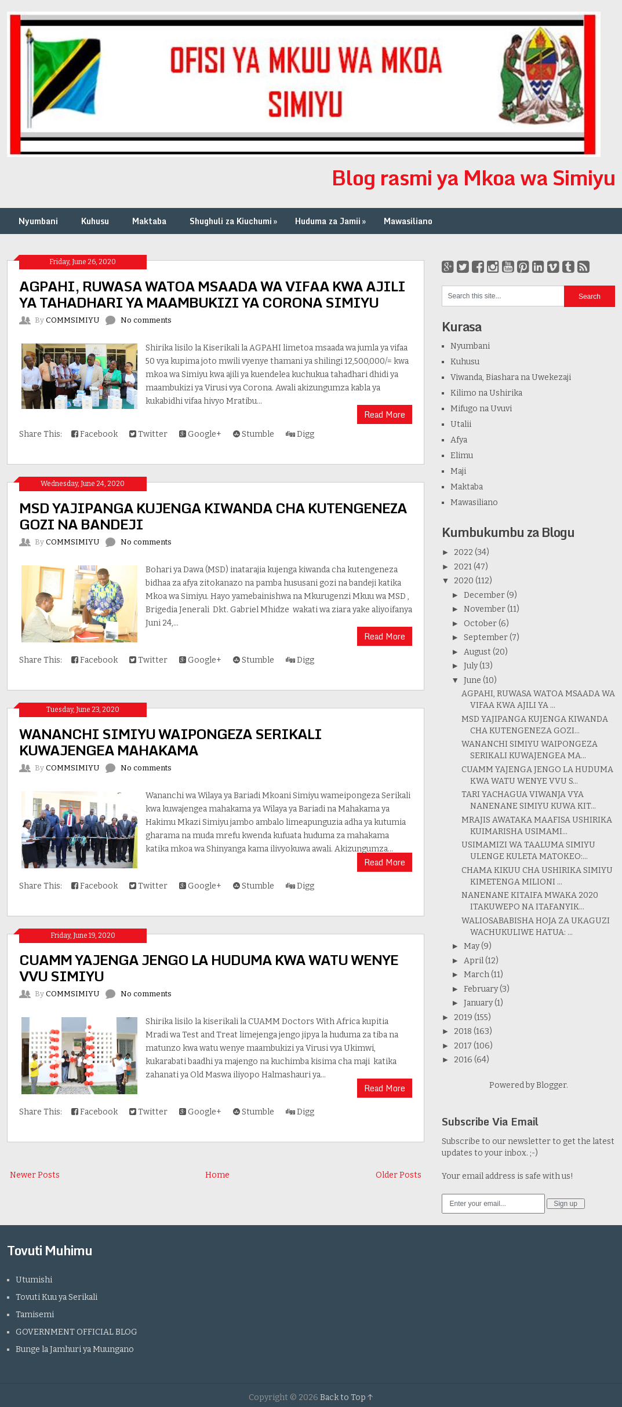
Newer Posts (35, 1175)
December (484, 595)
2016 (463, 1060)
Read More (384, 414)
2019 (463, 1017)
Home (217, 1175)
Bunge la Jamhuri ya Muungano (75, 1349)
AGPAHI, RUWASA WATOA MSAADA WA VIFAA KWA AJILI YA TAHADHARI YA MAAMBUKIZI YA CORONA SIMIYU (212, 294)
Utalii (460, 424)
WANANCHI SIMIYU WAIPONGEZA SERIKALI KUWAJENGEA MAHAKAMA (170, 741)
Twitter (148, 434)
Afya (458, 440)
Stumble (253, 434)
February (481, 989)
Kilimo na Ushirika (486, 393)
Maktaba (149, 221)
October (480, 623)
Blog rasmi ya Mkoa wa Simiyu (474, 177)
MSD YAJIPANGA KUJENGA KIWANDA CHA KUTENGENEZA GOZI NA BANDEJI (213, 515)
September (486, 637)
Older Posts (398, 1175)
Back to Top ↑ (346, 1397)
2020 (464, 581)
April (473, 961)
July (471, 666)
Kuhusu (95, 221)
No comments (146, 320)
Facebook (94, 434)
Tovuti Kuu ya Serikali (56, 1297)
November (484, 609)
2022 (463, 552)
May (471, 946)
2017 (463, 1046)
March (476, 975)
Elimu (461, 456)
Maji (458, 471)
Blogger (551, 1085)
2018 (463, 1031)
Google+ (200, 434)
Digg (300, 434)
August (477, 652)
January (478, 1003)
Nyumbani (38, 221)
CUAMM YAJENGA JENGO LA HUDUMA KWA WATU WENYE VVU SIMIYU (208, 967)
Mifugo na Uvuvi (481, 409)
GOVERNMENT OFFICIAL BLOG (76, 1332)
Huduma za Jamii (331, 221)
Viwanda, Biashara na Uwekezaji (510, 377)
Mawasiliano (408, 221)
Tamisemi (35, 1315)
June (472, 680)
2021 (463, 567)
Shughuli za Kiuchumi (234, 221)
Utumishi (34, 1280)
